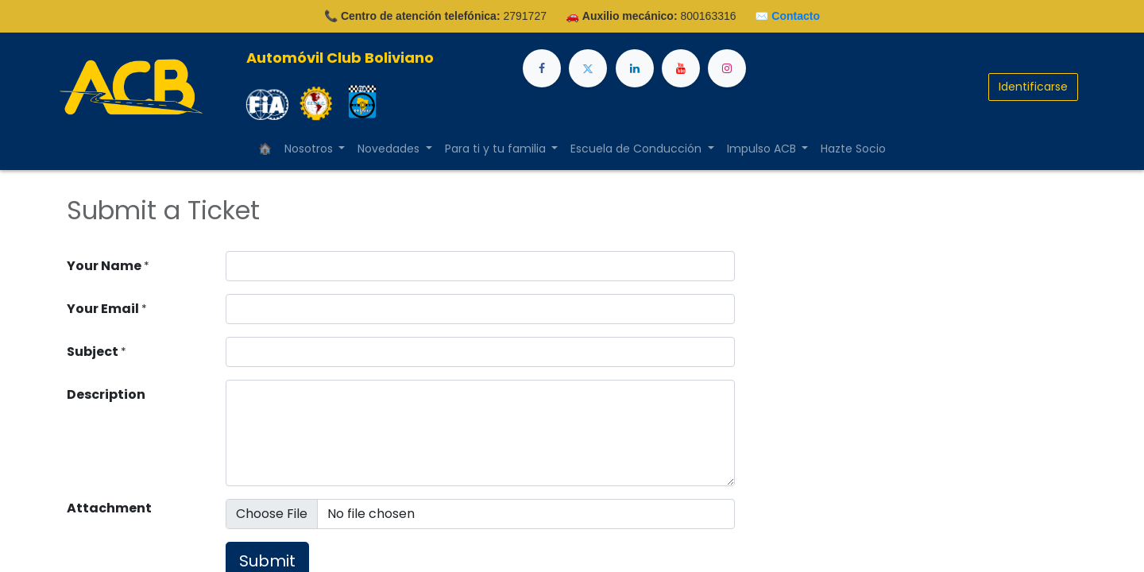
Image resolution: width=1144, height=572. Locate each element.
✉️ (787, 16)
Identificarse (1033, 87)
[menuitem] (265, 149)
